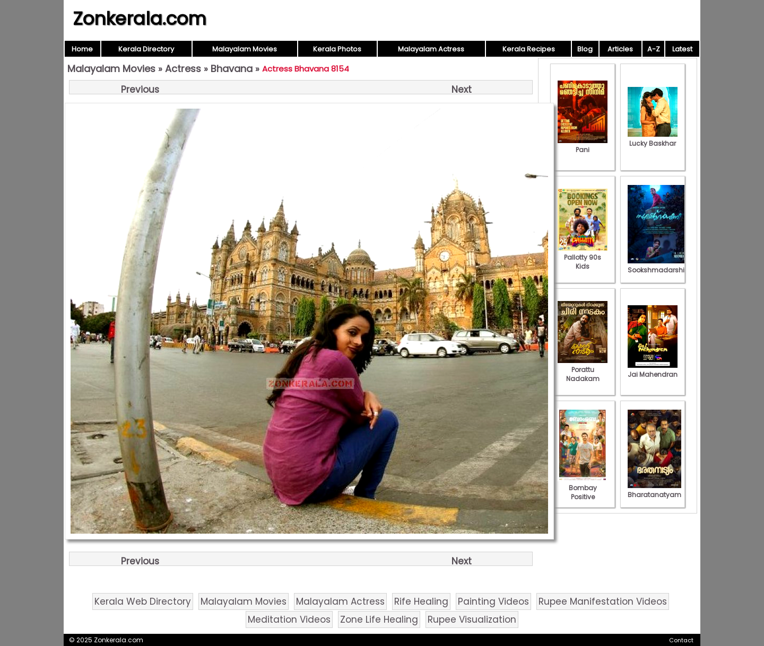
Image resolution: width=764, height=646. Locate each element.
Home (82, 49)
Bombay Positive (582, 487)
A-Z (653, 49)
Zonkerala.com (139, 18)
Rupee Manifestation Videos (603, 601)
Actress (183, 68)
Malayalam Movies (244, 49)
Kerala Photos (337, 49)
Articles (620, 49)
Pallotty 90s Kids (582, 257)
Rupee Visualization (472, 619)
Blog (585, 49)
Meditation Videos (289, 619)
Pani (582, 145)
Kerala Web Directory (142, 601)
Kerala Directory (146, 49)
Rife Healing (421, 601)
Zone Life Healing (379, 619)
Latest (682, 49)
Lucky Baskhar (653, 139)
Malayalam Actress (431, 49)
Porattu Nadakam (582, 369)
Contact (681, 640)
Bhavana (232, 68)
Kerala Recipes (528, 49)
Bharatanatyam (654, 490)
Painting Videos (493, 601)
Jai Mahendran (653, 370)
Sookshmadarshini (659, 265)
